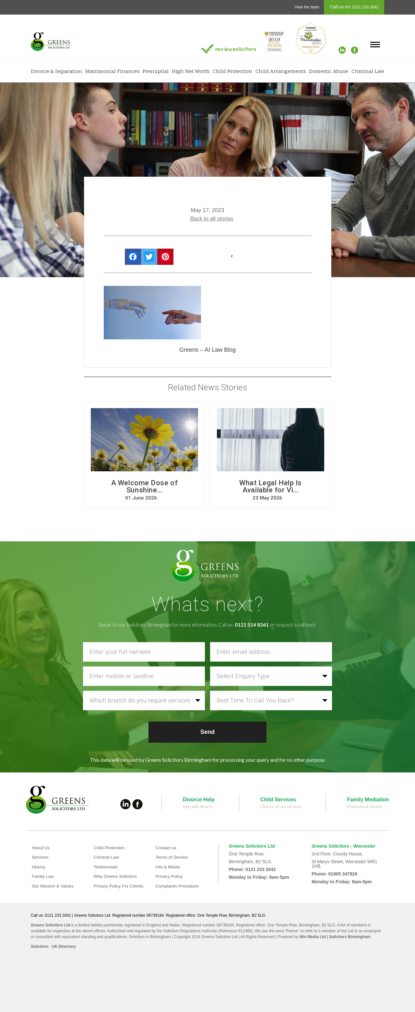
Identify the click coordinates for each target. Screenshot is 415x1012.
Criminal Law (367, 71)
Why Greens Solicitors (116, 876)
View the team (307, 7)
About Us (41, 847)
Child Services (278, 799)
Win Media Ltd (312, 937)
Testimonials (106, 866)
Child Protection (232, 71)
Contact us (166, 847)
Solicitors (40, 946)
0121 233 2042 (364, 7)
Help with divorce (197, 807)
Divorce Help (199, 799)
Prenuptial (156, 71)
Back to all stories (211, 218)
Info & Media (168, 866)
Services (40, 857)
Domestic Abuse (328, 71)
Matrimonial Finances (112, 71)
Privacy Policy (169, 876)
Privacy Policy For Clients (119, 885)
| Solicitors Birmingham (348, 937)
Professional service (364, 807)
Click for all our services (281, 807)
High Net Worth (191, 71)
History (39, 866)
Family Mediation (368, 799)
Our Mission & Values (53, 885)
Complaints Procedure (177, 885)
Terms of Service (172, 857)
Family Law (43, 876)
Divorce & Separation (56, 71)
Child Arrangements (280, 71)
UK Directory (64, 946)
